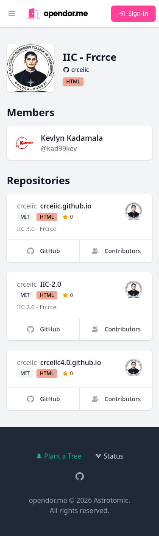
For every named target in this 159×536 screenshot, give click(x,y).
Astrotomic (111, 500)
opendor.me (48, 500)
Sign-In (133, 13)
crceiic (27, 206)
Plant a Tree (58, 456)
